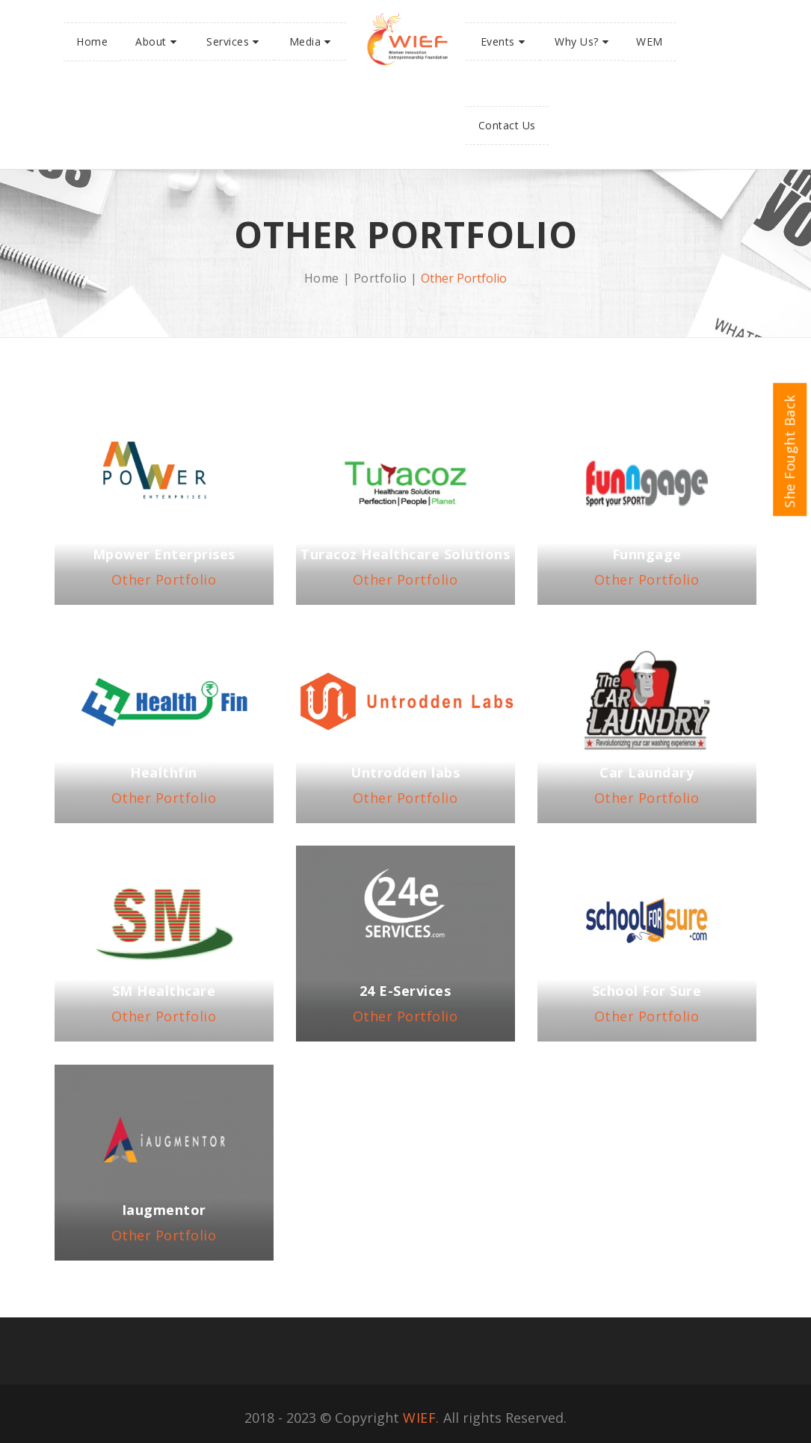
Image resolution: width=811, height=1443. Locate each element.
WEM (649, 41)
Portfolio (380, 278)
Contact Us (507, 125)
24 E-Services (405, 991)
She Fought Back (789, 456)
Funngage (647, 554)
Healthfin (163, 772)
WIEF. (421, 1418)
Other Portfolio (164, 579)
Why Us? (577, 41)
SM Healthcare (164, 991)
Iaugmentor (164, 1210)
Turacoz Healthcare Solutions (405, 554)
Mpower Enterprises (164, 554)
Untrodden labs (405, 772)
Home (92, 41)
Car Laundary (646, 772)
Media (305, 41)
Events (498, 41)
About (151, 41)
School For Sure (647, 991)
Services (227, 41)
